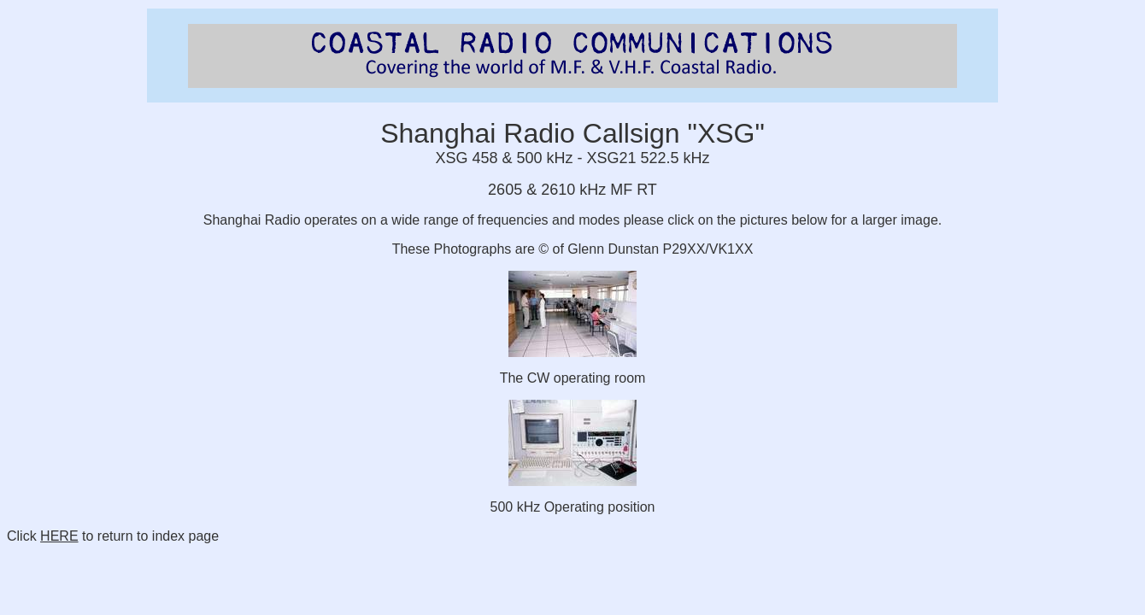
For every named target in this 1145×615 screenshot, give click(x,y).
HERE (59, 536)
